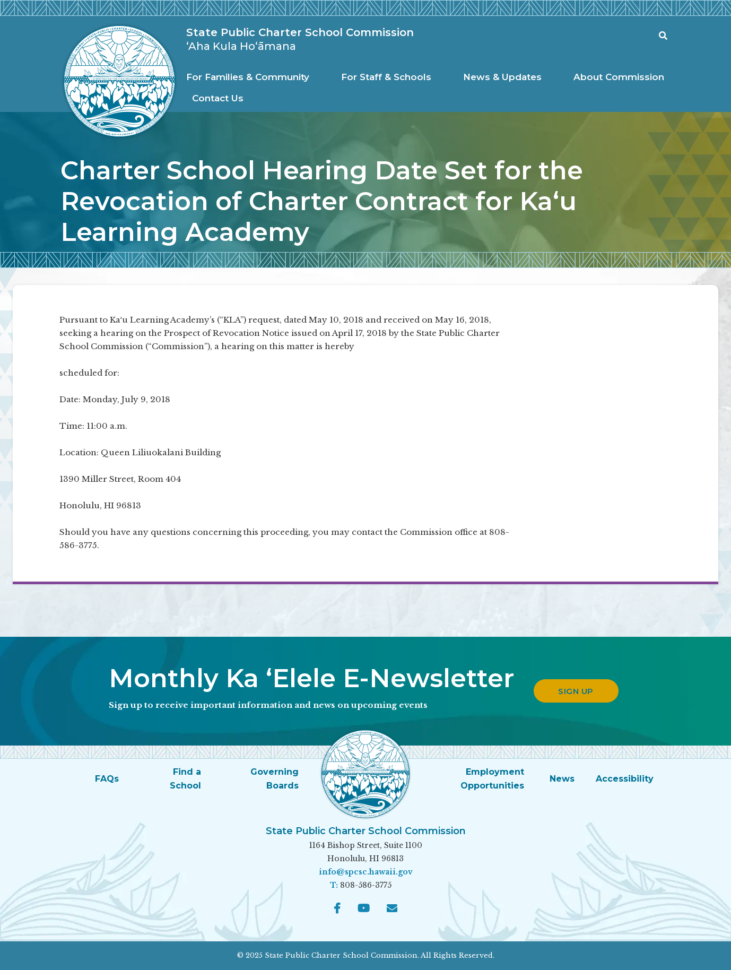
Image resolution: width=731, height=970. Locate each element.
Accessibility (625, 779)
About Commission (618, 77)
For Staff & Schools (386, 77)
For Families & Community (247, 77)
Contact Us (217, 98)
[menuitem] (250, 77)
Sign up (576, 691)
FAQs (107, 779)
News (562, 779)
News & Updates (502, 77)
